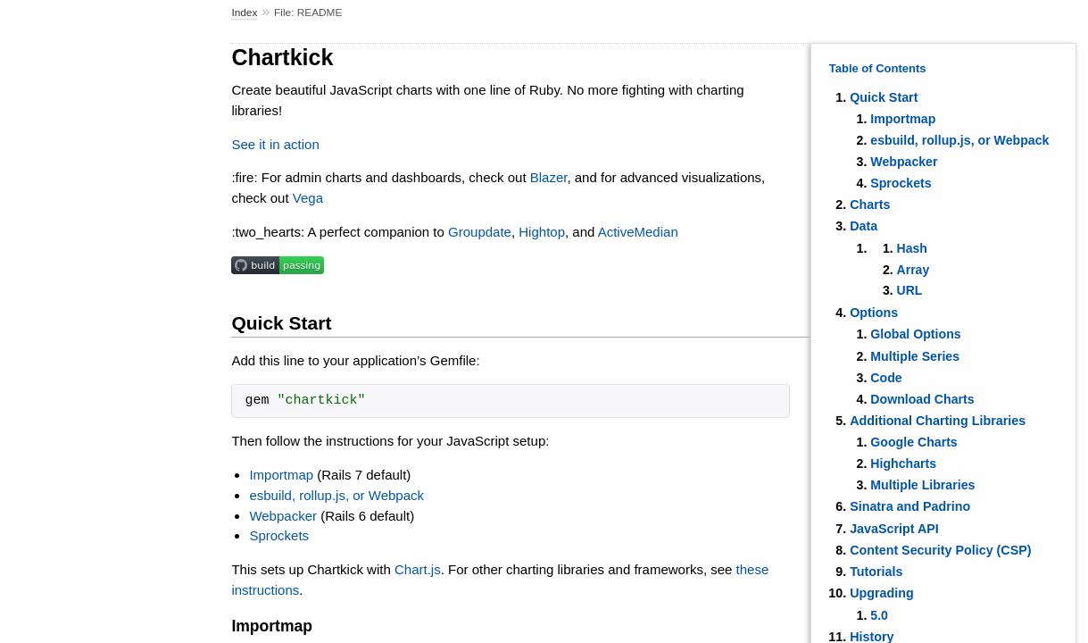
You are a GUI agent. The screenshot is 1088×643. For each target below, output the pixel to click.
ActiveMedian (638, 231)
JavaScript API (894, 529)
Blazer (549, 177)
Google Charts (913, 442)
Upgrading (881, 593)
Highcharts (903, 463)
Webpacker (903, 161)
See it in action (275, 144)
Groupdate (479, 231)
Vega (308, 197)
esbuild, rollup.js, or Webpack (959, 140)
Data (863, 226)
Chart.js (418, 569)
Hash (912, 248)
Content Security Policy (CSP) (940, 550)
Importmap (902, 119)
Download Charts (922, 399)
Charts (870, 204)
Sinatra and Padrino (910, 506)
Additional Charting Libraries (938, 420)
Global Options (915, 334)
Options (874, 312)
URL (910, 290)
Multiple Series (914, 356)
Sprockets (900, 183)
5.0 (879, 615)
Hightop (542, 231)
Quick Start (884, 97)
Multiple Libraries (922, 485)
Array (913, 270)
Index (244, 12)
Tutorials (876, 571)
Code (885, 378)
